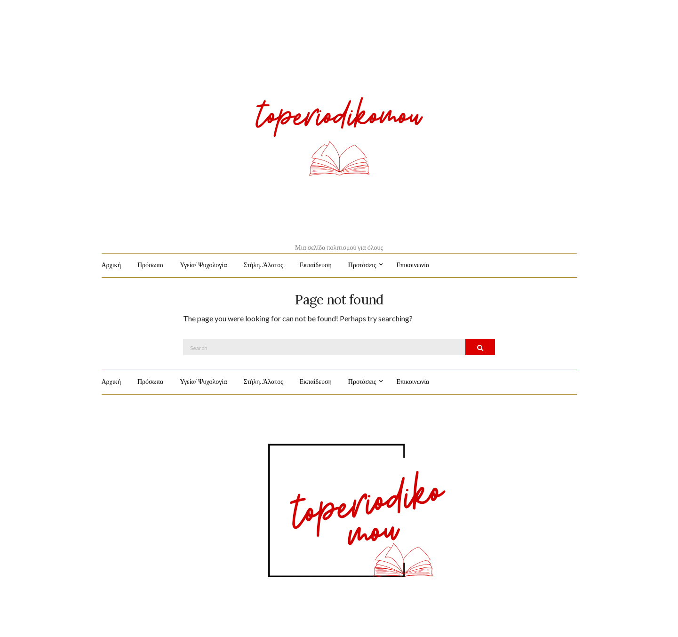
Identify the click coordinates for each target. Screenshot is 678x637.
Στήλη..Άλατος (263, 265)
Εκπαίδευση (316, 265)
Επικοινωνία (413, 265)
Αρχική (111, 265)
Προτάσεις (362, 265)
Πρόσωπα (150, 265)
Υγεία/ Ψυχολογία (203, 265)
